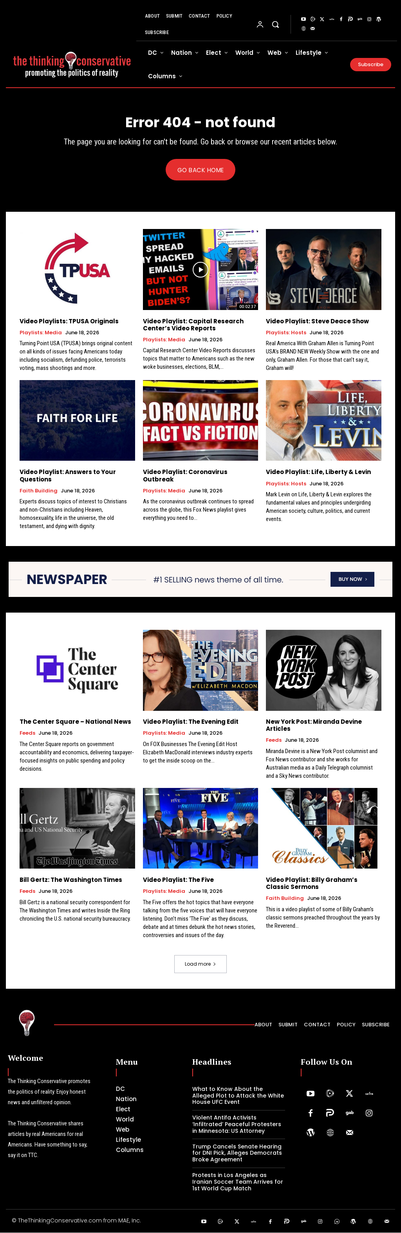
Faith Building (39, 491)
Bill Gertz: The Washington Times (71, 880)
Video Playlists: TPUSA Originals (69, 321)
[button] (275, 24)
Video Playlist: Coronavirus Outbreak (185, 475)
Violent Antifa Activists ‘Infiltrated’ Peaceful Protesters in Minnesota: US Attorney (236, 1124)
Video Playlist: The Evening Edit (190, 722)
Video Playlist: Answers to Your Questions (68, 475)
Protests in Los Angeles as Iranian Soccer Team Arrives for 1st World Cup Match (237, 1182)
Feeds (27, 733)
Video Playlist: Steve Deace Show (317, 321)
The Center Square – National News (75, 722)
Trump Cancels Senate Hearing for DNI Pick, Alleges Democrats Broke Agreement (237, 1153)
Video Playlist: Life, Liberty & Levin (318, 472)
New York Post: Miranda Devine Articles (314, 725)
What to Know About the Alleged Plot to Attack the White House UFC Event (238, 1096)
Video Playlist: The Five (178, 880)
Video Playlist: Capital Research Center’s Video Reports (193, 324)
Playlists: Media (41, 333)
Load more (200, 964)
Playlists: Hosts (286, 333)
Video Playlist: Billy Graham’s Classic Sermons (312, 883)
